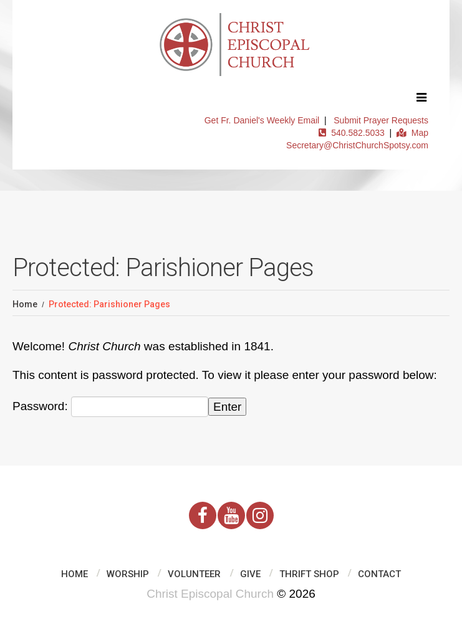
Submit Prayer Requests (381, 120)
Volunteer (194, 574)
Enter (227, 406)
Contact (379, 574)
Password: (110, 406)
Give (250, 574)
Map (412, 133)
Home (24, 304)
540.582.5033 (351, 133)
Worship (128, 574)
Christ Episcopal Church (210, 593)
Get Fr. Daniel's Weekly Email (262, 120)
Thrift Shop (309, 574)
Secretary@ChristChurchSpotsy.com (357, 145)
